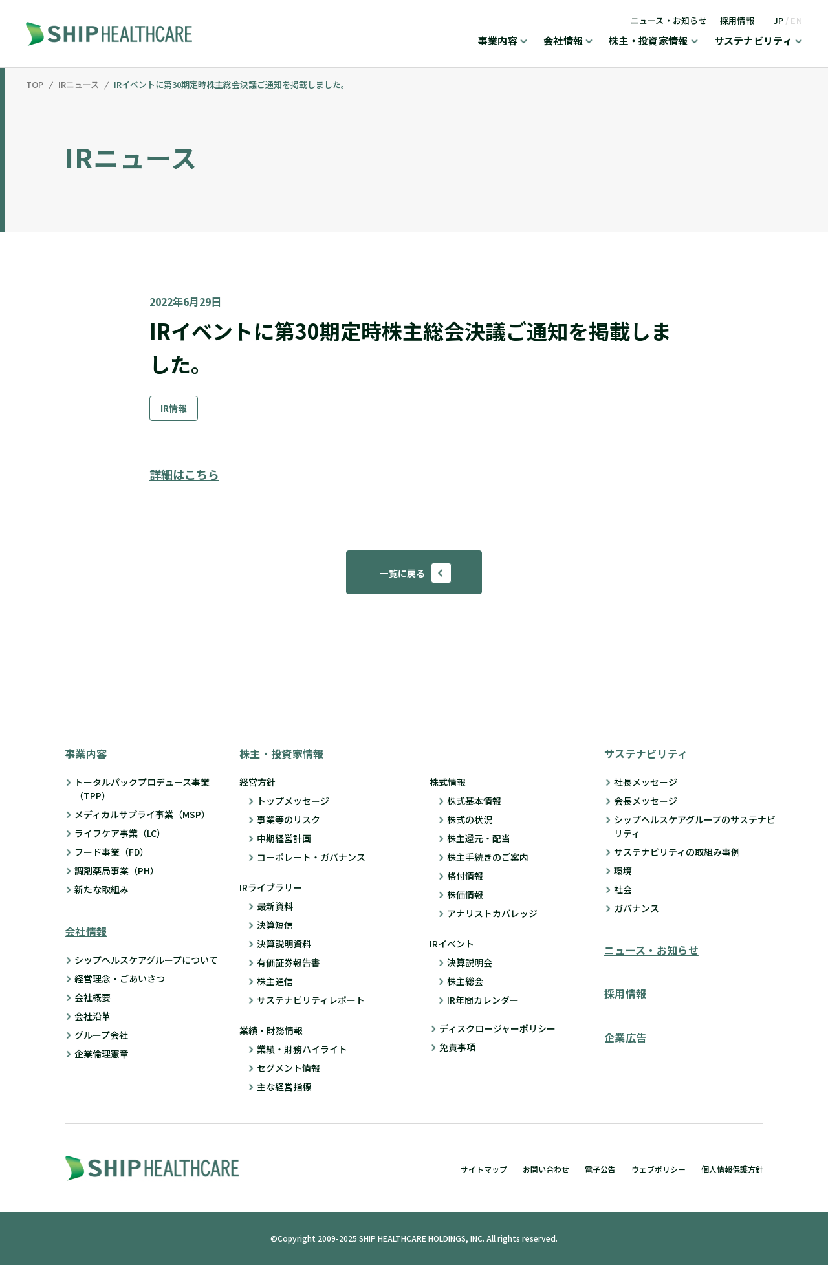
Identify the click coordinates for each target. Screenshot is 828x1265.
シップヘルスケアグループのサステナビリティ (695, 826)
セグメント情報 (288, 1067)
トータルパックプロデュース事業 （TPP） (142, 788)
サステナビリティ (753, 41)
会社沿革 (92, 1016)
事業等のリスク (288, 819)
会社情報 (563, 41)
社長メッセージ (645, 781)
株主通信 (275, 981)
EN (796, 20)
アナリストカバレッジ (492, 913)
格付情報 (465, 875)
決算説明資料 (284, 943)
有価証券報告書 (288, 962)
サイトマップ (484, 1168)
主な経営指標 (284, 1086)
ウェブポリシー (658, 1168)
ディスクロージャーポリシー (497, 1028)
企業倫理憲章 (101, 1054)
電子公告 (600, 1168)
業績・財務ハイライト (302, 1049)
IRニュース (78, 85)
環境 (623, 870)
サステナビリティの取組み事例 (677, 851)
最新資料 (275, 906)
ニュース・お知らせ (669, 20)
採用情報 (737, 20)
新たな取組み (101, 889)
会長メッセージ (645, 800)
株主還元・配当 (478, 838)
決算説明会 (469, 962)
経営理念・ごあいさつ (119, 979)
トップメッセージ (293, 800)
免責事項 (457, 1047)
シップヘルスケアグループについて (146, 960)
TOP (34, 85)
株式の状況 (469, 819)
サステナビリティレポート (311, 999)
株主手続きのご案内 (487, 856)
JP (779, 20)
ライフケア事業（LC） (120, 833)
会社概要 (92, 997)
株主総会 (465, 981)
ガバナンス (636, 908)
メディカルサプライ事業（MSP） (142, 814)
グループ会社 (101, 1035)
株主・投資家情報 (648, 41)
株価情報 (465, 894)
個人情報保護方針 (732, 1168)
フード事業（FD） (111, 851)
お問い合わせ (546, 1168)
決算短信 (275, 924)
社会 (623, 889)
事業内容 (498, 41)
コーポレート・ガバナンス (311, 856)
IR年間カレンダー (483, 999)
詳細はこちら (184, 474)
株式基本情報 (474, 800)
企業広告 (625, 1037)
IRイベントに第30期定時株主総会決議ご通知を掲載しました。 (231, 85)
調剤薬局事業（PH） (116, 870)
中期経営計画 (284, 838)
